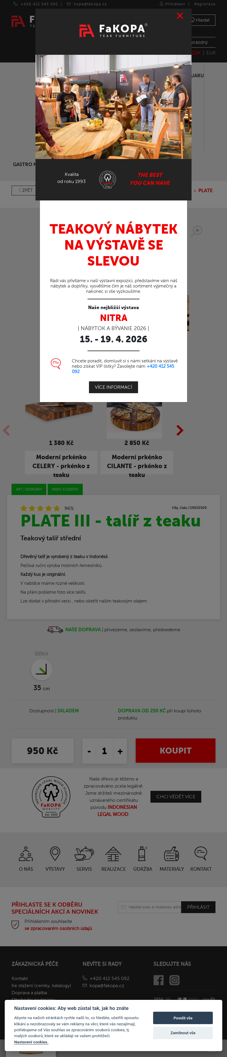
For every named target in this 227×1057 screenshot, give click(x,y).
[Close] (180, 12)
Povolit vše (183, 1018)
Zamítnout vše (183, 1033)
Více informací (113, 383)
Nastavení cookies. (31, 1042)
